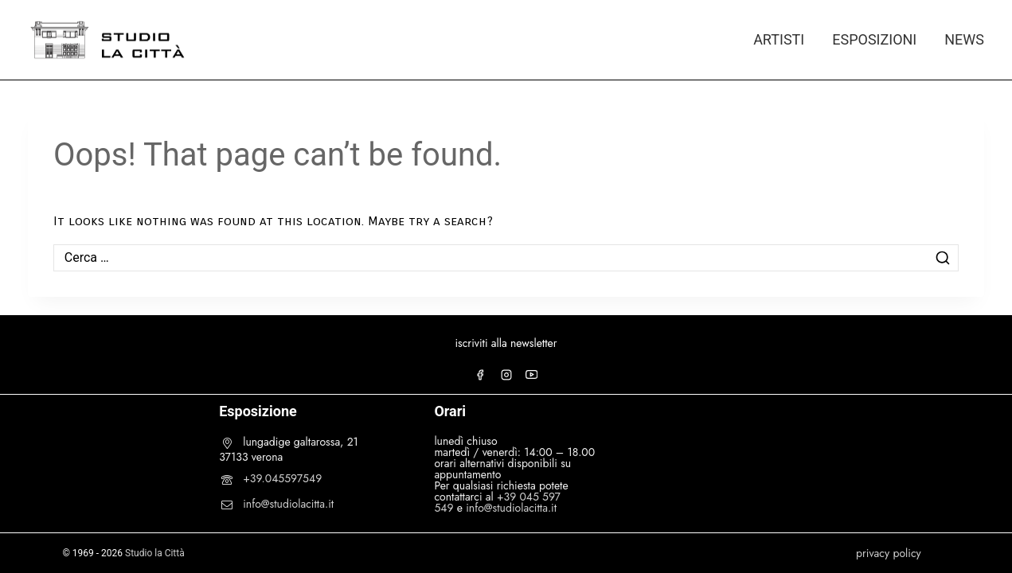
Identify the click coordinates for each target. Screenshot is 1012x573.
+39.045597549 (282, 478)
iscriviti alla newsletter (506, 343)
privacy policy (888, 553)
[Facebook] (480, 375)
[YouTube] (532, 375)
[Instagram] (506, 375)
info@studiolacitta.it (288, 504)
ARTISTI (778, 39)
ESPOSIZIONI (874, 39)
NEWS (964, 39)
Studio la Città (155, 553)
